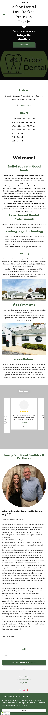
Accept (24, 710)
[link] (24, 14)
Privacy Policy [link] (24, 677)
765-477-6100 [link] (24, 2)
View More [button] (24, 423)
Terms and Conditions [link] (24, 680)
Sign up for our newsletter (23, 662)
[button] (5, 14)
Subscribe (24, 45)
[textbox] (24, 655)
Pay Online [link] (24, 683)
